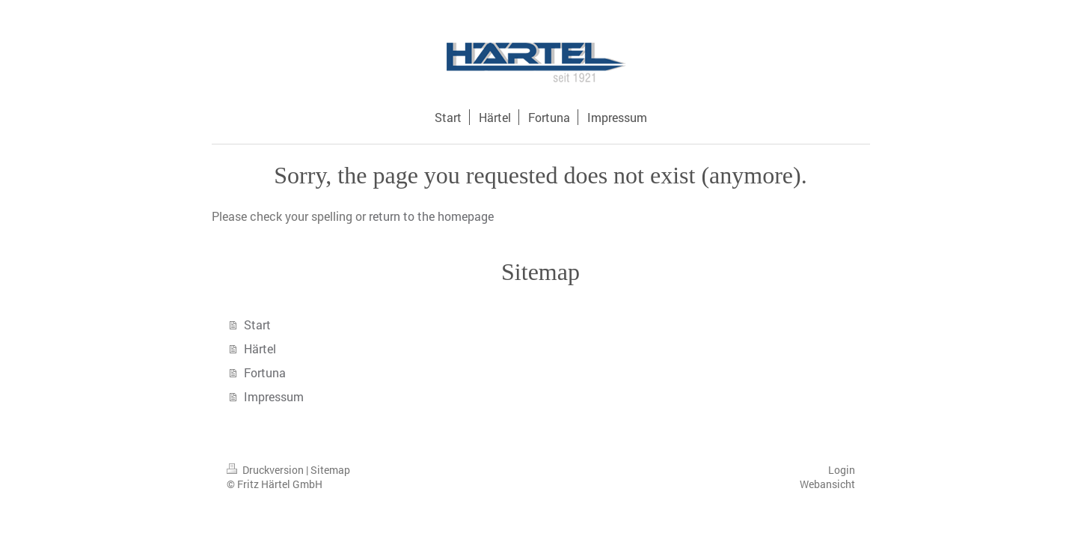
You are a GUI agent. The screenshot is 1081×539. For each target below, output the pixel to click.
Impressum (274, 396)
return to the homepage (431, 216)
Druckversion (266, 470)
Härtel (260, 348)
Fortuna (265, 372)
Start (257, 324)
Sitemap (330, 470)
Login (841, 470)
